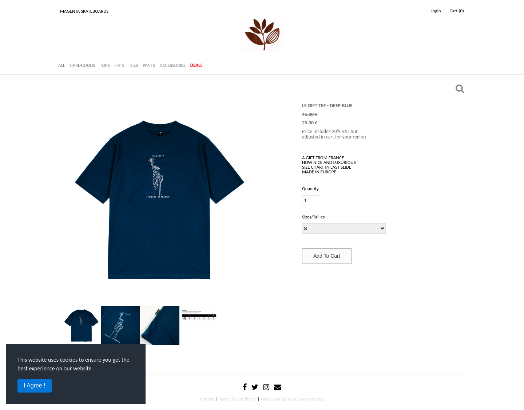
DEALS (196, 65)
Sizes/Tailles (313, 217)
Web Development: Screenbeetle (292, 399)
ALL (61, 65)
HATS (119, 65)
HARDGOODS (82, 65)
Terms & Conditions (238, 399)
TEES (133, 65)
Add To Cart (326, 256)
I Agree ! (34, 385)
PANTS (149, 65)
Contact (207, 399)
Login (435, 10)
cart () (457, 10)
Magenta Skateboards (84, 11)
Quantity (310, 188)
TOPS (105, 65)
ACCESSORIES (173, 65)
